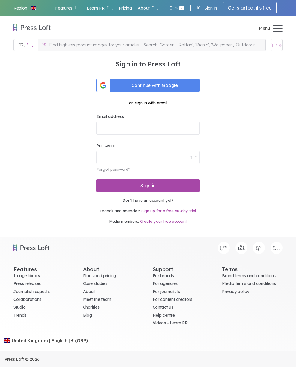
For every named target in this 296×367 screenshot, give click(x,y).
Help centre (164, 315)
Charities (91, 307)
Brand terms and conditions (249, 275)
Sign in (207, 8)
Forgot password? (113, 169)
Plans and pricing (99, 275)
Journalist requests (31, 291)
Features (67, 8)
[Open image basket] (277, 45)
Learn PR (100, 8)
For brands (163, 275)
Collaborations (27, 299)
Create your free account (163, 221)
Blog (87, 315)
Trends (19, 315)
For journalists (166, 291)
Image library (26, 275)
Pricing (125, 8)
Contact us (163, 307)
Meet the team (97, 299)
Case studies (95, 283)
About (148, 8)
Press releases (27, 283)
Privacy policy (235, 291)
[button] (25, 8)
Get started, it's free (250, 8)
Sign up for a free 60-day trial (168, 210)
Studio (19, 307)
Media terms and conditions (249, 283)
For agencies (165, 283)
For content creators (172, 299)
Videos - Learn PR (170, 323)
